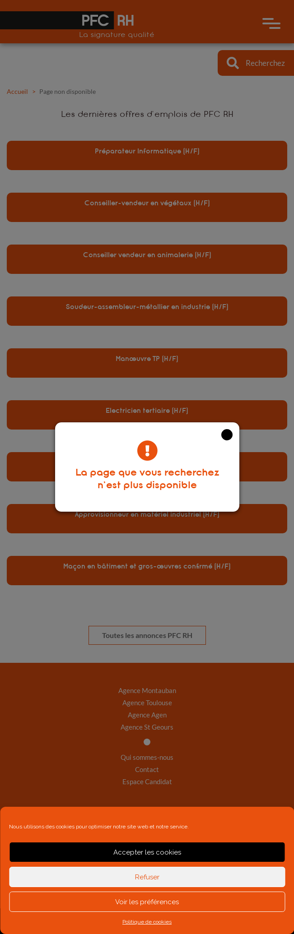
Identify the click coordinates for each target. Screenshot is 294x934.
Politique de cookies (147, 922)
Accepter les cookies (147, 852)
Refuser (147, 877)
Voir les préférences (147, 902)
